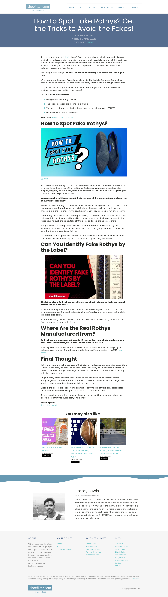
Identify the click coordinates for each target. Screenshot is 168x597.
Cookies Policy (120, 554)
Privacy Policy (120, 549)
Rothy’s (66, 57)
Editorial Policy (120, 551)
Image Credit (120, 557)
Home (71, 7)
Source (44, 178)
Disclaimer (119, 543)
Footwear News (91, 546)
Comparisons (107, 7)
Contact (133, 7)
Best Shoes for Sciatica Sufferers (53, 449)
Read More (46, 455)
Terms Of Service (121, 546)
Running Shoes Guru (93, 551)
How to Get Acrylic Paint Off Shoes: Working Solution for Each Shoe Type (82, 452)
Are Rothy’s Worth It (50, 405)
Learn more (135, 579)
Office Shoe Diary (92, 554)
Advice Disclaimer (121, 560)
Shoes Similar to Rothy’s (63, 117)
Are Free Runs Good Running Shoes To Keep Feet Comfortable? (111, 450)
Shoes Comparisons (64, 549)
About (121, 7)
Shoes (82, 7)
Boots (92, 7)
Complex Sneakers (93, 549)
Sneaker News (91, 543)
